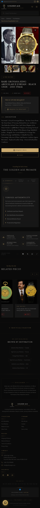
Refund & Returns (5, 441)
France (34, 483)
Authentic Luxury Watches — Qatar (20, 364)
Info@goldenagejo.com (9, 465)
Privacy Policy (4, 446)
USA (22, 483)
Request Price (20, 150)
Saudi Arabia (9, 483)
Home (2, 18)
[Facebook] (38, 1)
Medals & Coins (5, 426)
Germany (30, 483)
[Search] (20, 13)
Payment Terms (32, 182)
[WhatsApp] (12, 475)
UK (20, 483)
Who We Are (24, 421)
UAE (6, 483)
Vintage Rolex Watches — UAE (20, 356)
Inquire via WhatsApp (16, 109)
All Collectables (5, 421)
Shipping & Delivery (19, 182)
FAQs (22, 426)
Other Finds (4, 429)
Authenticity (7, 182)
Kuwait (16, 483)
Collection (8, 18)
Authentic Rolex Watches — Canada (20, 348)
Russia (25, 483)
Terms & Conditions (6, 443)
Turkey (28, 483)
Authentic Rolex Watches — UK (20, 368)
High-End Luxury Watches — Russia (20, 352)
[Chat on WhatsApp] (5, 502)
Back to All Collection (20, 328)
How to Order (24, 429)
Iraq (18, 483)
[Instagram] (35, 1)
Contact (23, 424)
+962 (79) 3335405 (8, 462)
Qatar (13, 483)
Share (20, 155)
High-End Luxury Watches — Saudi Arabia (20, 360)
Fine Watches (16, 18)
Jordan (4, 483)
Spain (36, 483)
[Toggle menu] (37, 7)
